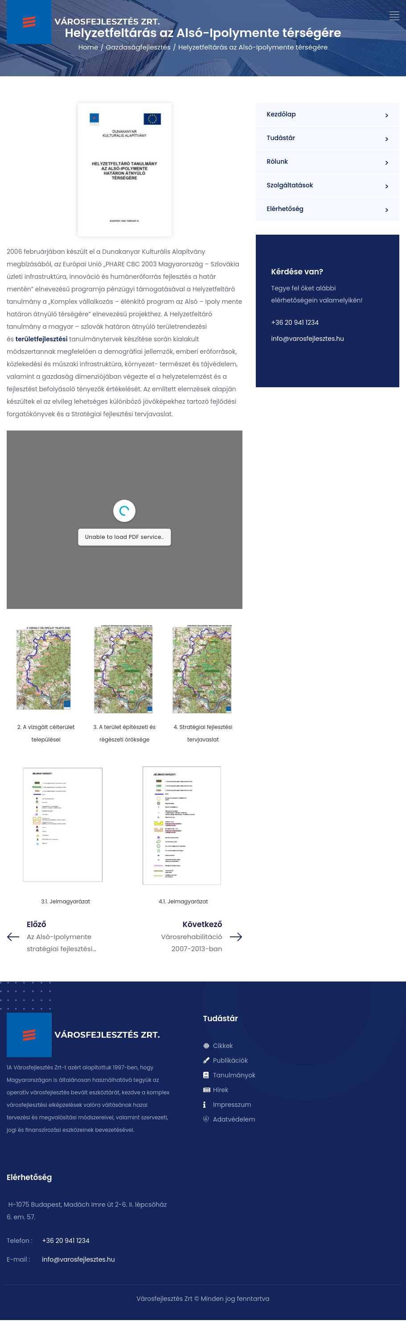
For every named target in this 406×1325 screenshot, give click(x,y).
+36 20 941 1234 (295, 322)
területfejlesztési (42, 339)
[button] (394, 16)
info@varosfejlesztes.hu (307, 338)
